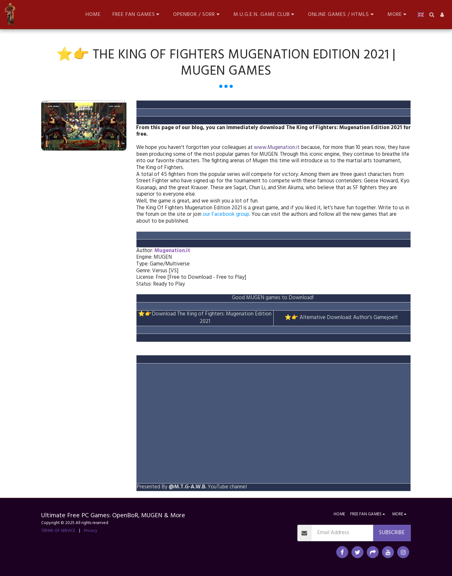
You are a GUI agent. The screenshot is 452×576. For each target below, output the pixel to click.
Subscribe (392, 533)
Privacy (91, 530)
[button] (137, 14)
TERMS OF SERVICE (58, 530)
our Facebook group (226, 214)
